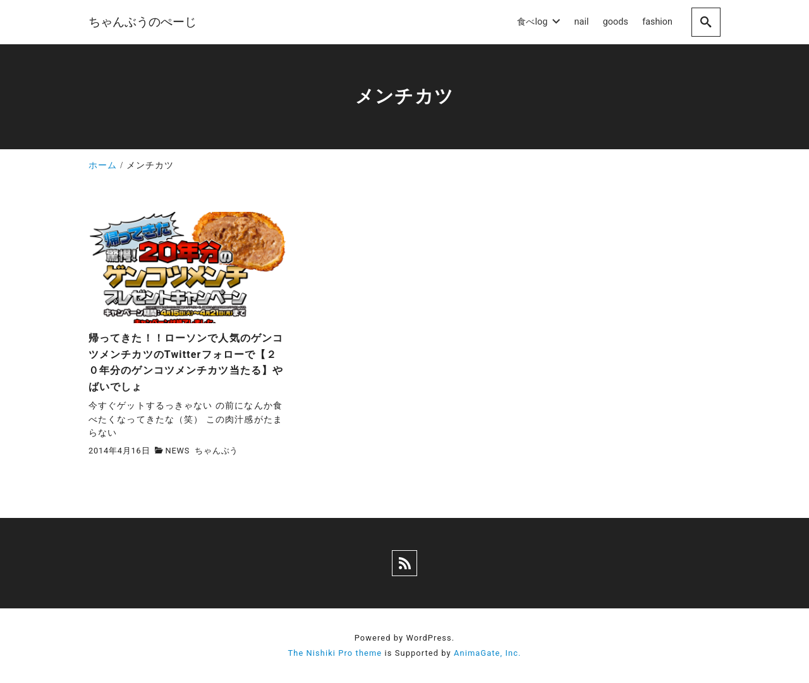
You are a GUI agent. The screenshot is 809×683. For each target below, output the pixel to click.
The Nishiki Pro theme (335, 653)
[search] (706, 22)
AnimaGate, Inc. (487, 653)
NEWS (178, 450)
